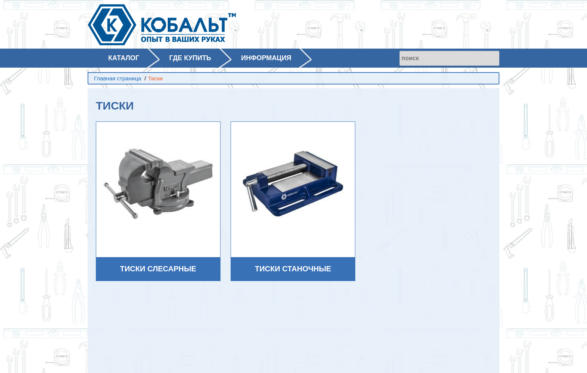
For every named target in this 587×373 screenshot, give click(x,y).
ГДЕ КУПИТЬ (190, 58)
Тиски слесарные (158, 269)
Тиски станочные (293, 269)
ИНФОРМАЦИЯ (266, 58)
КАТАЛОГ (123, 58)
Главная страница (117, 78)
